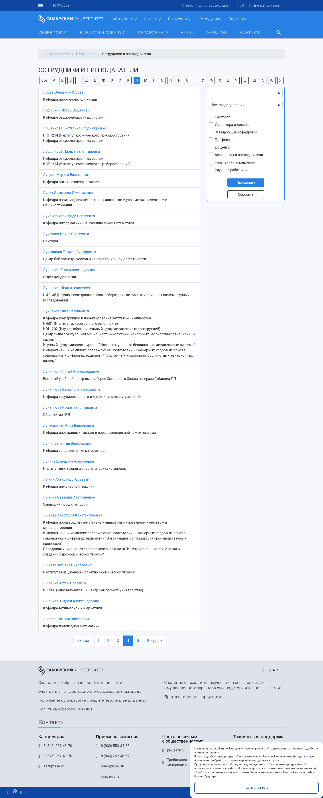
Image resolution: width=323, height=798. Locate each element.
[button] (239, 5)
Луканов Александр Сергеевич (69, 216)
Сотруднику (210, 19)
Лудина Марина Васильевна (66, 175)
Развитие (217, 33)
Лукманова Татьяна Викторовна (69, 252)
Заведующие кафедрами (236, 132)
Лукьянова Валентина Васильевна (71, 389)
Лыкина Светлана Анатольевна (69, 497)
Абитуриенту (124, 19)
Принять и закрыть (256, 787)
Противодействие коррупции (192, 697)
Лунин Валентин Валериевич (67, 443)
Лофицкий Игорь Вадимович (67, 110)
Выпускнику (179, 19)
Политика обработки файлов (65, 709)
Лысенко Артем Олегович (64, 583)
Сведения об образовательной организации (80, 683)
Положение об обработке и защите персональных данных (92, 700)
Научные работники (231, 170)
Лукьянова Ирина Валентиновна (70, 407)
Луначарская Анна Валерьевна (68, 425)
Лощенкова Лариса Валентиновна (71, 151)
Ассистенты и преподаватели (239, 155)
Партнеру (237, 19)
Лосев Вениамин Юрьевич (65, 92)
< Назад (82, 641)
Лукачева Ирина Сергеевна (66, 234)
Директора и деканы (232, 125)
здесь (301, 756)
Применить (245, 182)
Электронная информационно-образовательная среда (89, 691)
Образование (153, 33)
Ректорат (222, 117)
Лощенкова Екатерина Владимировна (74, 128)
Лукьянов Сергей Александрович (71, 372)
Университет (53, 33)
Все (44, 80)
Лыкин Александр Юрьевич (66, 479)
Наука (187, 33)
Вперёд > (154, 641)
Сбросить (246, 194)
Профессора (225, 140)
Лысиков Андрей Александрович (71, 601)
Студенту (152, 19)
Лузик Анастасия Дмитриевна (68, 193)
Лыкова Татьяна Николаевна (67, 565)
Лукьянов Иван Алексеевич (66, 288)
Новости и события (103, 33)
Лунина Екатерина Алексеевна (68, 461)
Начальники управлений (235, 162)
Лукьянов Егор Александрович (69, 270)
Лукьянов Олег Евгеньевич (66, 311)
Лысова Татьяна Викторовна (67, 619)
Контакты (251, 33)
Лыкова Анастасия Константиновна (72, 515)
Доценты (222, 147)
